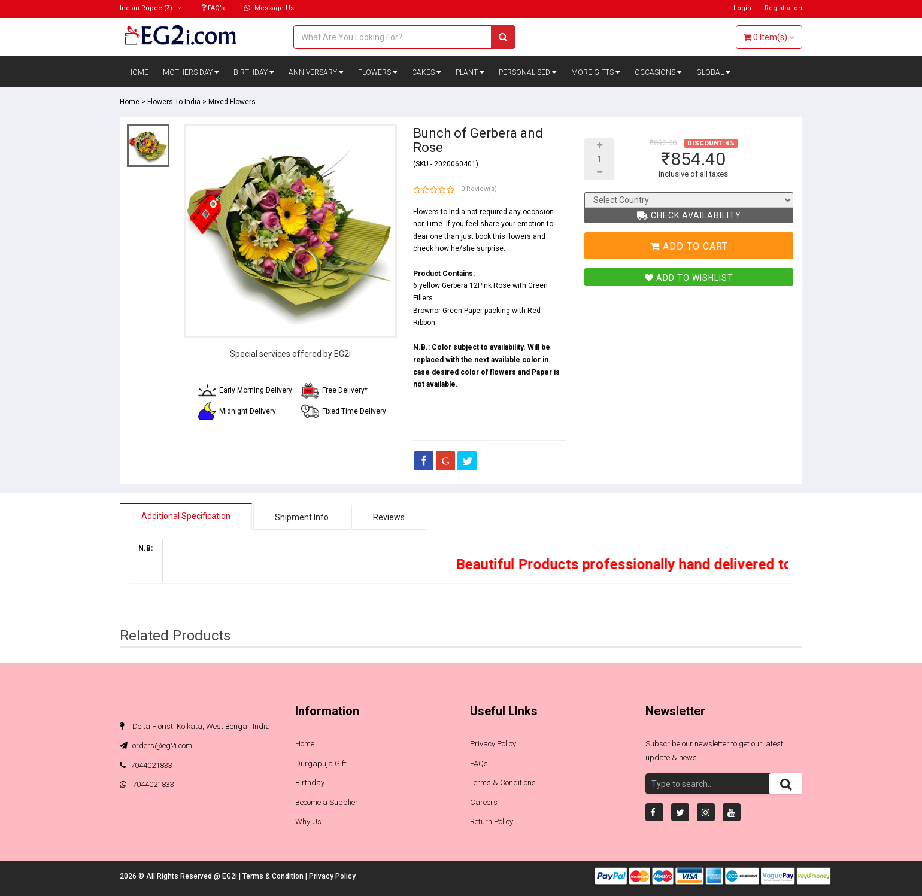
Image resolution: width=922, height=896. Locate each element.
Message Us (269, 8)
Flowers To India (174, 102)
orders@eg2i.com (156, 745)
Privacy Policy (493, 743)
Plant (470, 72)
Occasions (658, 72)
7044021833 (146, 765)
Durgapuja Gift (321, 763)
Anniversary (316, 72)
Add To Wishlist (689, 278)
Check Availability (689, 215)
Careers (484, 802)
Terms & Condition (273, 876)
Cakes (426, 72)
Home (137, 72)
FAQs (479, 763)
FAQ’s (213, 8)
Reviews (389, 517)
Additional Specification (185, 516)
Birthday (253, 72)
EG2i (230, 876)
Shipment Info (302, 517)
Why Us (308, 821)
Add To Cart (689, 246)
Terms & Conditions (503, 782)
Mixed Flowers (232, 102)
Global (713, 72)
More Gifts (595, 72)
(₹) (150, 8)
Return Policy (491, 821)
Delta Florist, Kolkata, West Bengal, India (195, 726)
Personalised (528, 72)
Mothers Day (191, 72)
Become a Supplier (326, 802)
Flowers (378, 72)
